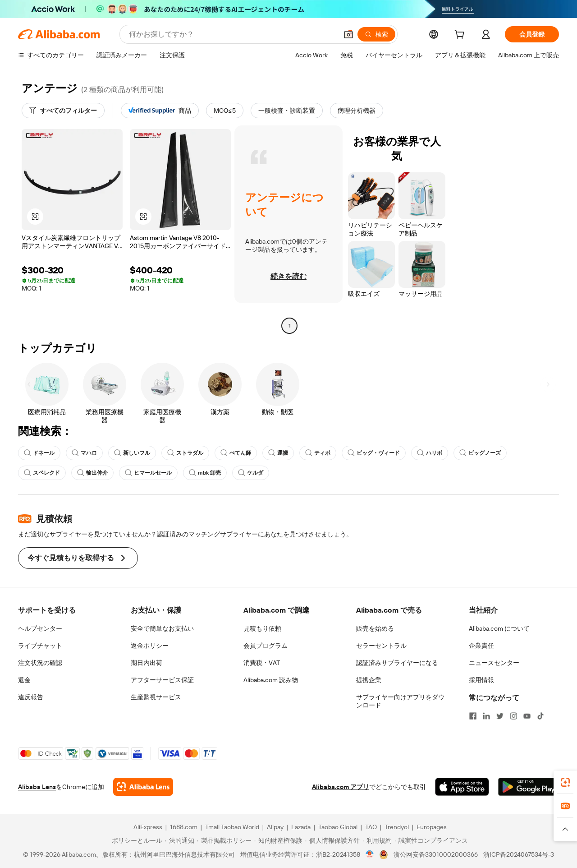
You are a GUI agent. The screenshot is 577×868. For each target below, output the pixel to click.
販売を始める (375, 628)
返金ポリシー (150, 645)
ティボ (317, 453)
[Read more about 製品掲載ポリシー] (224, 840)
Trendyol (397, 827)
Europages (432, 827)
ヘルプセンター (40, 628)
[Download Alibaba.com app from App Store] (462, 787)
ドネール (39, 453)
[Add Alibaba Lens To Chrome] (143, 787)
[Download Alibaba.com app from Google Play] (528, 787)
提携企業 (368, 679)
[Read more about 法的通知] (179, 840)
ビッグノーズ (480, 453)
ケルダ (250, 472)
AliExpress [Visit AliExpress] (147, 827)
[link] (565, 782)
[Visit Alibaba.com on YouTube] (527, 716)
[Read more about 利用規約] (377, 840)
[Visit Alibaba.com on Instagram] (513, 716)
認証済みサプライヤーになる (397, 662)
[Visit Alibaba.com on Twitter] (500, 716)
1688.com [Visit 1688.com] (183, 827)
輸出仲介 (92, 472)
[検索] (376, 34)
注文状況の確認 (40, 662)
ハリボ (429, 453)
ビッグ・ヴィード (374, 453)
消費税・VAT (261, 662)
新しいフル (132, 453)
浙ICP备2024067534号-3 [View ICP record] (518, 854)
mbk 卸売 (205, 472)
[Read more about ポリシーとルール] (135, 840)
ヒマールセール (148, 472)
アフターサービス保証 (162, 679)
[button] (348, 34)
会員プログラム (265, 645)
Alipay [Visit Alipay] (275, 827)
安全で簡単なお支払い (162, 628)
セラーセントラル (381, 645)
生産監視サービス (156, 697)
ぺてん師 (235, 453)
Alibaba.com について (499, 628)
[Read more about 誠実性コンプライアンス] (431, 840)
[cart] (461, 35)
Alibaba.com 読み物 (270, 679)
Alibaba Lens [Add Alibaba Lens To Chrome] (37, 786)
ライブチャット (40, 645)
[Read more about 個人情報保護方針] (332, 840)
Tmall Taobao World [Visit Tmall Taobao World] (232, 827)
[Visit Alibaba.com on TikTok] (540, 716)
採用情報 (481, 679)
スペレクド (42, 472)
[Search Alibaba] (232, 34)
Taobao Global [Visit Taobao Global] (337, 827)
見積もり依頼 (262, 628)
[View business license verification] (370, 854)
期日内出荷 (146, 662)
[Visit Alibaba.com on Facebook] (473, 716)
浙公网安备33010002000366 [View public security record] (436, 854)
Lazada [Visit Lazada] (301, 827)
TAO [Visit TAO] (371, 827)
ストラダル (185, 453)
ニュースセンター (494, 662)
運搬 (278, 453)
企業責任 (481, 645)
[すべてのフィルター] (63, 110)
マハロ (84, 453)
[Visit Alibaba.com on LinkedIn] (486, 716)
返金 (24, 679)
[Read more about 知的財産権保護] (278, 840)
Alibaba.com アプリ (340, 786)
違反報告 (30, 697)
